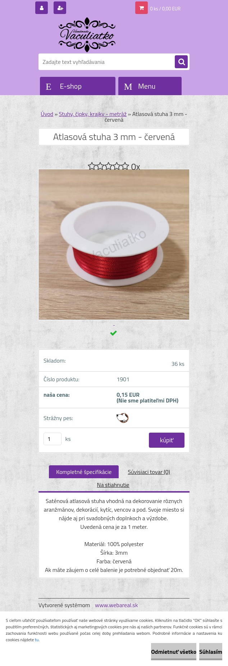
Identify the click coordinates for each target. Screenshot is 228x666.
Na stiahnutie (113, 484)
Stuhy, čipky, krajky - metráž (93, 114)
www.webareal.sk (116, 605)
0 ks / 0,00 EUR (165, 8)
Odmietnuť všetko (173, 651)
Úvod (47, 114)
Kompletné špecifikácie (83, 471)
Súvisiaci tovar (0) (149, 471)
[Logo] (87, 35)
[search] (181, 62)
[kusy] (52, 439)
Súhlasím (210, 651)
